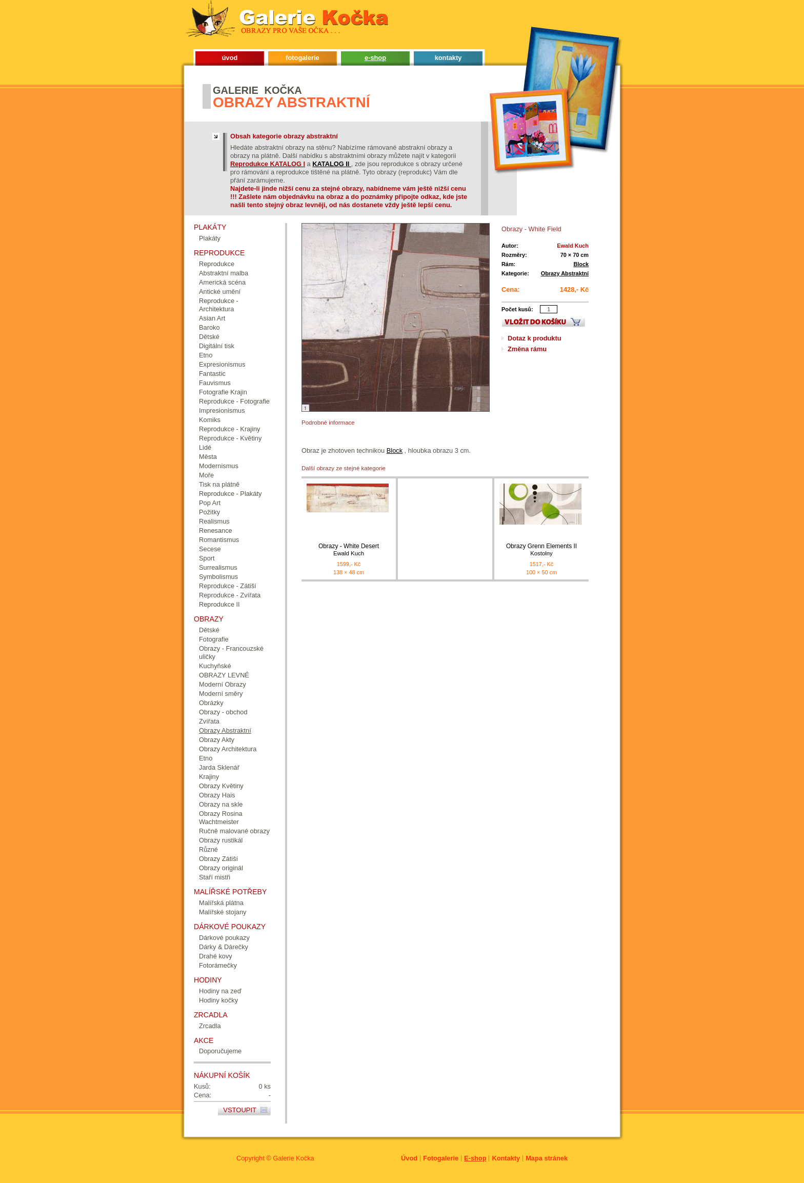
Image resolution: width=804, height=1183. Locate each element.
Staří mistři (214, 877)
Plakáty (209, 238)
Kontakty (506, 1158)
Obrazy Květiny (221, 786)
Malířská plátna (221, 903)
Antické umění (219, 291)
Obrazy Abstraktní (565, 273)
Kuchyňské (215, 666)
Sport (207, 558)
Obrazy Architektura (227, 749)
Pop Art (209, 503)
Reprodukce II (219, 604)
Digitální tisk (216, 346)
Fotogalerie (440, 1158)
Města (208, 456)
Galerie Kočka (293, 1158)
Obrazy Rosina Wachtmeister (221, 818)
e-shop (375, 58)
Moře (206, 475)
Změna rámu (527, 349)
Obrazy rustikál (221, 840)
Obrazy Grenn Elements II (541, 550)
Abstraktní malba (223, 273)
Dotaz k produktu (534, 338)
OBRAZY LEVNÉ (224, 675)
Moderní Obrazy (222, 684)
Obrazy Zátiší (218, 859)
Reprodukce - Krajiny (229, 429)
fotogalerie (302, 58)
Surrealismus (218, 567)
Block (581, 264)
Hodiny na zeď (220, 991)
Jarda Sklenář (219, 767)
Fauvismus (215, 383)
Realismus (214, 521)
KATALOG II (331, 164)
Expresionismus (222, 364)
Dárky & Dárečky (223, 947)
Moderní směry (221, 693)
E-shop (475, 1158)
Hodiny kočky (218, 1000)
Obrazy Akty (216, 740)
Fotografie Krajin (223, 392)
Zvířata (209, 721)
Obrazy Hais (217, 795)
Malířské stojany (222, 912)
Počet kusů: (517, 309)
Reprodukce (216, 264)
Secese (210, 549)
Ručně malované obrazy (234, 831)
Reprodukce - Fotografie (234, 401)
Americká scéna (222, 282)
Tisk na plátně (219, 484)
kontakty (448, 58)
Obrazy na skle (221, 804)
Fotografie (214, 639)
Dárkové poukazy (224, 937)
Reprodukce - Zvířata (229, 595)
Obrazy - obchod (223, 712)
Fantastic (212, 373)
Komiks (209, 420)
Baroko (209, 327)
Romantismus (219, 540)
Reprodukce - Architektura (218, 305)
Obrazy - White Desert (348, 550)
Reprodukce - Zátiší (227, 586)
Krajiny (209, 776)
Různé (208, 849)
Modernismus (218, 466)
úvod (230, 58)
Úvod (409, 1158)
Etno (205, 355)
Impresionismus (222, 410)
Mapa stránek (547, 1158)
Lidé (205, 447)
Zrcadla (210, 1026)
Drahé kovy (215, 956)
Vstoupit (239, 1110)
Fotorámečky (218, 965)
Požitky (209, 512)
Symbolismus (218, 576)
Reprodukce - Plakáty (230, 493)
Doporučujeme (220, 1051)
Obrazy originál (221, 868)
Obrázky (211, 703)
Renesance (215, 530)
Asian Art (212, 318)
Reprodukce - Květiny (230, 438)
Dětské (209, 336)
